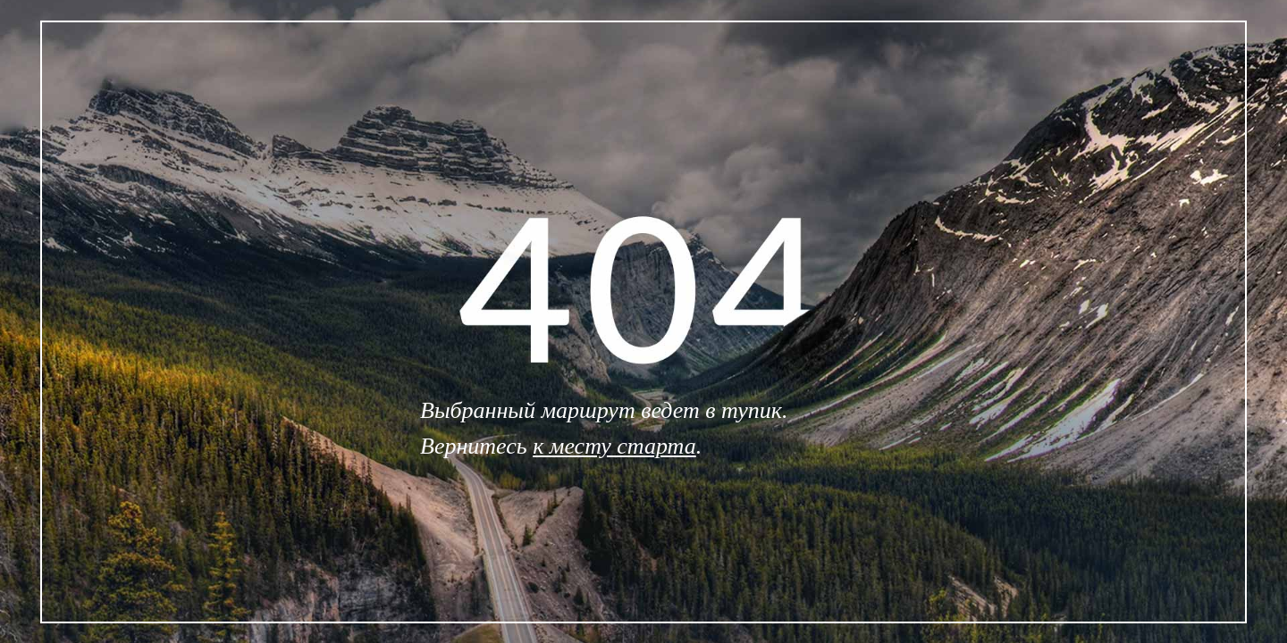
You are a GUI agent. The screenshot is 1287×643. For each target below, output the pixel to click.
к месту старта (614, 446)
